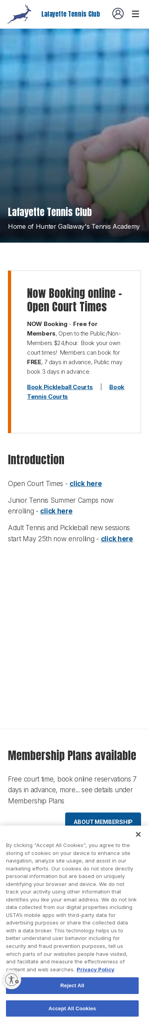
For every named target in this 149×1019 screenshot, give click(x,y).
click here (86, 484)
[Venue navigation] (135, 14)
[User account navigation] (118, 13)
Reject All (72, 994)
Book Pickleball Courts (60, 387)
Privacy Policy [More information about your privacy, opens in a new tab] (95, 978)
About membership (103, 821)
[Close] (138, 843)
